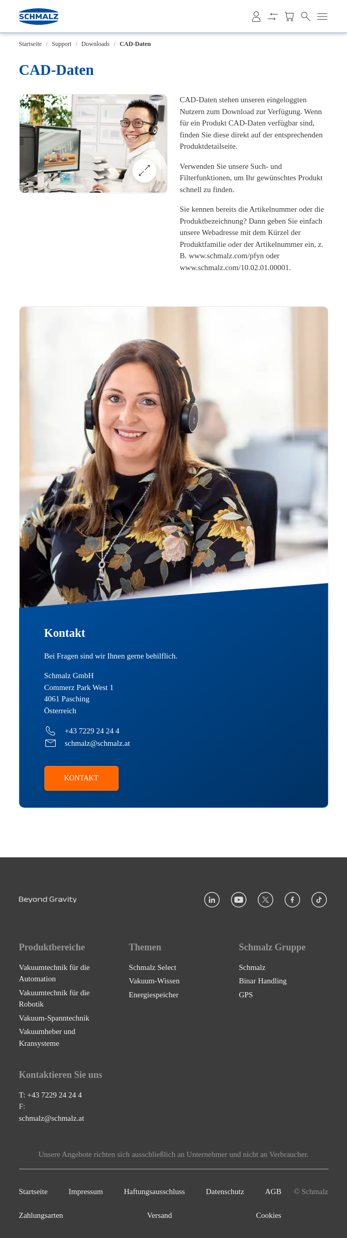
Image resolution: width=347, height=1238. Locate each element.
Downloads (95, 44)
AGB (273, 1191)
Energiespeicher (153, 995)
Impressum (86, 1191)
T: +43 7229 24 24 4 (50, 1095)
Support (62, 44)
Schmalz (252, 967)
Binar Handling (263, 981)
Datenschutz (225, 1191)
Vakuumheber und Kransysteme (47, 1037)
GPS (246, 995)
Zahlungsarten (41, 1216)
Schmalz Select (152, 967)
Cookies (269, 1216)
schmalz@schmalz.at (52, 1118)
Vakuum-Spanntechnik (54, 1018)
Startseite (30, 44)
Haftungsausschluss (154, 1191)
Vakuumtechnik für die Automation (54, 973)
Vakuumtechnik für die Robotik (54, 999)
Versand (159, 1216)
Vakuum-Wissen (154, 981)
